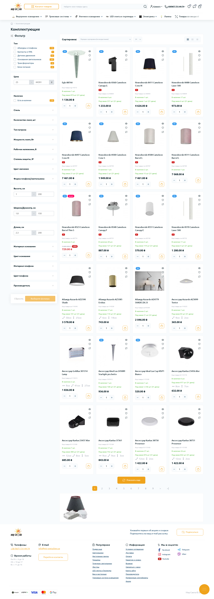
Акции (128, 581)
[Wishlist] (90, 55)
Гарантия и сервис (133, 560)
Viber (181, 554)
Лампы (167, 16)
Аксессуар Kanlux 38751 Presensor (183, 442)
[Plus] (75, 105)
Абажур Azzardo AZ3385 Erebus (110, 301)
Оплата (129, 556)
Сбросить (18, 298)
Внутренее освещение (27, 16)
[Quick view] (90, 51)
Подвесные (97, 549)
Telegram (183, 549)
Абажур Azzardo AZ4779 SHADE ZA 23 (147, 301)
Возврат (129, 563)
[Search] (145, 6)
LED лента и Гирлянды (101, 571)
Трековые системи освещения (105, 578)
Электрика (148, 16)
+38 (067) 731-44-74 (20, 548)
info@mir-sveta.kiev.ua (49, 548)
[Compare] (90, 59)
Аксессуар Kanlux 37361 (110, 440)
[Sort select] (105, 39)
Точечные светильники (102, 563)
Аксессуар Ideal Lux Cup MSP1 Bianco (149, 372)
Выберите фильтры (40, 298)
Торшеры (96, 560)
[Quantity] (70, 106)
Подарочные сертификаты (137, 578)
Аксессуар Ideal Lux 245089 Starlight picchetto (112, 372)
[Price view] (197, 39)
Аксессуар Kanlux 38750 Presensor (147, 442)
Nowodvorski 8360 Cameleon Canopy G (112, 84)
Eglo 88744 (67, 82)
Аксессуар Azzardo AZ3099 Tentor (185, 301)
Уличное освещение (89, 16)
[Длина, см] (23, 232)
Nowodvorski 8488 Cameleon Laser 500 (185, 84)
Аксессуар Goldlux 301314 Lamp (75, 372)
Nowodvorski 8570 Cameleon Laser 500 (185, 228)
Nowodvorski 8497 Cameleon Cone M (76, 156)
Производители (132, 574)
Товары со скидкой (189, 16)
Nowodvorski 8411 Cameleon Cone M (149, 84)
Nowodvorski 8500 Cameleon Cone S (112, 156)
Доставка (130, 553)
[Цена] (21, 82)
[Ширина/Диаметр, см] (23, 213)
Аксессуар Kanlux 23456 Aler (186, 371)
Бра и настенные (99, 574)
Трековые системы (59, 16)
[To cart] (88, 105)
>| (168, 488)
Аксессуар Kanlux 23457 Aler (76, 440)
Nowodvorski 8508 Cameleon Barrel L (149, 156)
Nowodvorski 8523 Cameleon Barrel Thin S (76, 228)
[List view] (192, 39)
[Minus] (64, 105)
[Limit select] (137, 39)
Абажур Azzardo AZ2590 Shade (74, 301)
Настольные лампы (100, 556)
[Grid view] (187, 39)
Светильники (97, 553)
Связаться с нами (133, 567)
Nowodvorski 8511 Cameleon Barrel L (185, 156)
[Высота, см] (23, 194)
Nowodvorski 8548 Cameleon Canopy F (112, 228)
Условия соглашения (135, 549)
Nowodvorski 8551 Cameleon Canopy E (149, 228)
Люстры (95, 567)
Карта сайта (131, 571)
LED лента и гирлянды (121, 16)
